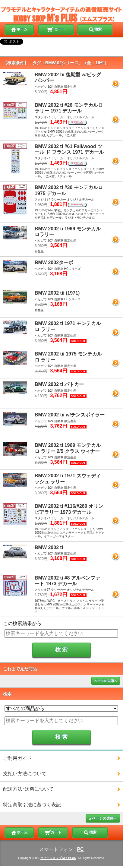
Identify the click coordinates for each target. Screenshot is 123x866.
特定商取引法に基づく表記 (32, 804)
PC (80, 849)
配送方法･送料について (28, 789)
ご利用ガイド (17, 758)
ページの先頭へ (105, 681)
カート (56, 29)
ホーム (19, 29)
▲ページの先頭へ (102, 818)
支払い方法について (24, 773)
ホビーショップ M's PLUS (58, 858)
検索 (95, 29)
